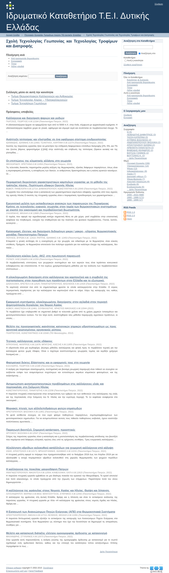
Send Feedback (36, 571)
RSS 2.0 (131, 215)
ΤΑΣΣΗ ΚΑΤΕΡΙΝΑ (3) (137, 137)
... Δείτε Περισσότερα (137, 158)
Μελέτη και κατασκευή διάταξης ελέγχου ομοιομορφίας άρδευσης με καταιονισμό (56, 533)
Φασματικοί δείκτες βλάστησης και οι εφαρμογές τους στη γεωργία (48, 362)
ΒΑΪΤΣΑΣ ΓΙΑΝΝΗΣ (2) (138, 153)
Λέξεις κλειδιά (17, 66)
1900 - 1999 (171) (135, 197)
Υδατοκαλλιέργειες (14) (138, 166)
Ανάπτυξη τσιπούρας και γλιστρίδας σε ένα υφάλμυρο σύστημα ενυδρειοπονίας (56, 139)
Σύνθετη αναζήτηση (133, 64)
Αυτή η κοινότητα (133, 60)
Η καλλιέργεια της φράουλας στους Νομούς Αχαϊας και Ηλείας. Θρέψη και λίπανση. (58, 490)
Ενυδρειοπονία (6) (135, 187)
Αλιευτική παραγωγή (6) (138, 181)
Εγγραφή (128, 117)
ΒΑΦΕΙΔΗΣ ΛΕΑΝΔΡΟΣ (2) (140, 150)
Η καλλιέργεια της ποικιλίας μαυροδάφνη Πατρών (37, 469)
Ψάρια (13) (132, 168)
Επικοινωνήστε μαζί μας (16, 571)
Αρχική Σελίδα (12, 35)
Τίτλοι (13, 63)
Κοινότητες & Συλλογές (138, 80)
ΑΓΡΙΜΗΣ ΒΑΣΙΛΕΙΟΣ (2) (139, 140)
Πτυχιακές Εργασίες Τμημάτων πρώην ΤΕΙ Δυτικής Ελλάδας (52, 35)
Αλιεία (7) (131, 174)
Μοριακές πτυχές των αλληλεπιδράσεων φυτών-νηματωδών (44, 408)
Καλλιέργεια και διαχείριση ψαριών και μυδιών (35, 118)
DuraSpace (48, 568)
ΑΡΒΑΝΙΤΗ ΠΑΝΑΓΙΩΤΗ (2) (140, 147)
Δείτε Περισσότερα (109, 551)
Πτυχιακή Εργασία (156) (138, 163)
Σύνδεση (159, 4)
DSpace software (13, 568)
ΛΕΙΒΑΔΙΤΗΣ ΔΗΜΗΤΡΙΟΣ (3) (141, 134)
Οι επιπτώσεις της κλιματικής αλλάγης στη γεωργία (38, 160)
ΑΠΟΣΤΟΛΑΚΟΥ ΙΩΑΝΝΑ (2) (141, 145)
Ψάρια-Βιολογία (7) (136, 179)
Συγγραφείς (16, 61)
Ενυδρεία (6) (133, 184)
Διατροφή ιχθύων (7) (136, 176)
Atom (129, 219)
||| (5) (129, 132)
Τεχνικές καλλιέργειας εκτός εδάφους (29, 341)
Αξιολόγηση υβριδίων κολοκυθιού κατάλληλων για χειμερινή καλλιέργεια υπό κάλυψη (59, 447)
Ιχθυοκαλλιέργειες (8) (137, 171)
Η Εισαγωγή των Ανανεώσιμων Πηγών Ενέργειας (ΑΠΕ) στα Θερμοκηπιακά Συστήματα (60, 511)
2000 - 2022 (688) (135, 195)
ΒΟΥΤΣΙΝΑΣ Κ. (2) (136, 155)
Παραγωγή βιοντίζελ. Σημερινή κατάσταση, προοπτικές (40, 429)
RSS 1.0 (131, 212)
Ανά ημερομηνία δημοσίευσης (25, 58)
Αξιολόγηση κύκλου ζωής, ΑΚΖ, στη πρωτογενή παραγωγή (43, 256)
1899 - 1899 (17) (135, 200)
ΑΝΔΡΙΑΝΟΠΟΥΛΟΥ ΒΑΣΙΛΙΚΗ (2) (143, 142)
